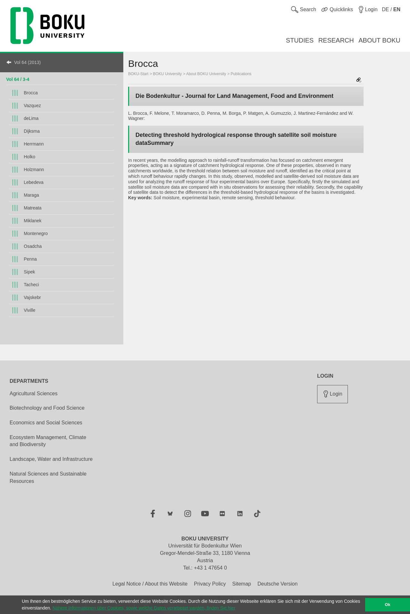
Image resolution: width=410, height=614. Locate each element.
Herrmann (34, 143)
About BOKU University (206, 74)
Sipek (29, 271)
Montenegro (36, 233)
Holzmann (34, 169)
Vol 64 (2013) (27, 62)
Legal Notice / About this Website (150, 583)
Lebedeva (34, 182)
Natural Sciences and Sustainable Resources (48, 477)
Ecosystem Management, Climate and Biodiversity (48, 441)
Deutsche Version (278, 583)
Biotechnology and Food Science (47, 408)
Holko (29, 156)
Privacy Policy (210, 583)
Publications (241, 74)
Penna (30, 259)
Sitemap (241, 583)
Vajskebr (32, 297)
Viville (29, 310)
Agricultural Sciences (33, 393)
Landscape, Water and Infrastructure (51, 459)
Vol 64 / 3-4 (17, 79)
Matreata (32, 207)
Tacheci (31, 284)
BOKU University (167, 74)
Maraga (31, 195)
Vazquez (32, 105)
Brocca (31, 92)
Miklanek (32, 220)
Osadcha (33, 246)
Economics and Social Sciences (46, 422)
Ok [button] (387, 604)
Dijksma (32, 131)
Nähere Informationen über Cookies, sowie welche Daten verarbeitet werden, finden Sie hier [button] (144, 607)
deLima (31, 118)
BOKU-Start (138, 74)
